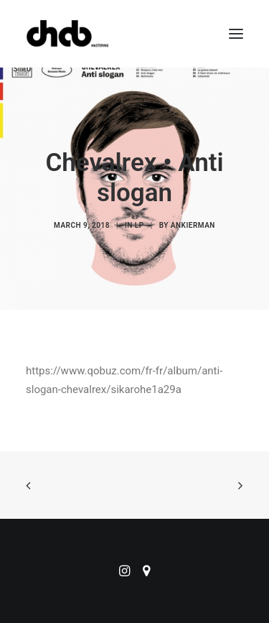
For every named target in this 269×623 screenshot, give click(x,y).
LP (139, 225)
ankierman (193, 225)
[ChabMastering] (67, 33)
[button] (236, 34)
